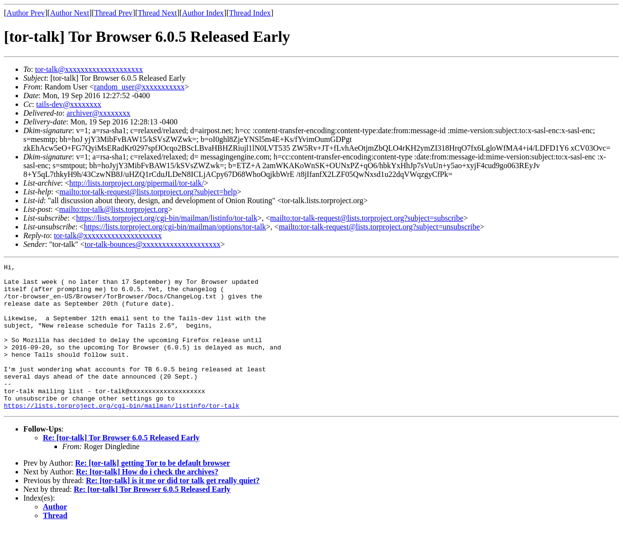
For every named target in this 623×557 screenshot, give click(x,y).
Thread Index (250, 13)
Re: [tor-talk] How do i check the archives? (147, 501)
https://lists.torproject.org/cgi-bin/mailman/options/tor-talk (175, 227)
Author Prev (25, 13)
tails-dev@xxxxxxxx (68, 104)
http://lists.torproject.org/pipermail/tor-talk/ (136, 183)
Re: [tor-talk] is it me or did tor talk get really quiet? (172, 509)
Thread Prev (113, 13)
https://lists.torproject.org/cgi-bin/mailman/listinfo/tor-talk (166, 218)
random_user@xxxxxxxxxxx (139, 87)
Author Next (69, 13)
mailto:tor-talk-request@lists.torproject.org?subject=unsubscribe (379, 227)
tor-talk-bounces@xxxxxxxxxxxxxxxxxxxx (152, 244)
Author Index (203, 13)
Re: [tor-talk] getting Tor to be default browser (152, 492)
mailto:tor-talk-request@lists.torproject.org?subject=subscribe (366, 218)
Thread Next (157, 13)
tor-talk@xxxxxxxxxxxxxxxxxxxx (89, 69)
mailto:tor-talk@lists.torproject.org (113, 209)
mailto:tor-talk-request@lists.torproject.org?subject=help (148, 192)
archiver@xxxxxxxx (98, 113)
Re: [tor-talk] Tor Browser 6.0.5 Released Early (121, 467)
